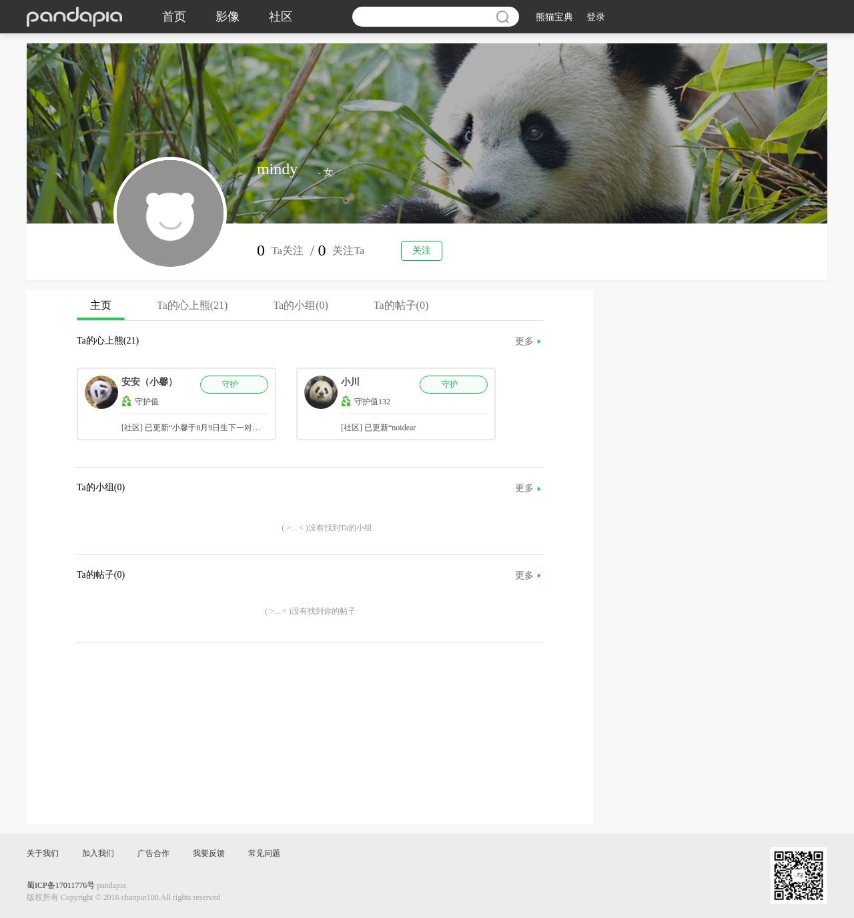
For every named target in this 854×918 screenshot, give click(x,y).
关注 (421, 251)
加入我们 (98, 853)
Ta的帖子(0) (401, 305)
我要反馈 (209, 853)
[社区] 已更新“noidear (378, 427)
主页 (101, 310)
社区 (281, 16)
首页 (174, 16)
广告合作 (153, 853)
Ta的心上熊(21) (192, 305)
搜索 (502, 16)
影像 (228, 16)
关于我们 (43, 853)
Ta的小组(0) (300, 305)
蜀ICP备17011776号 (61, 885)
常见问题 (264, 853)
